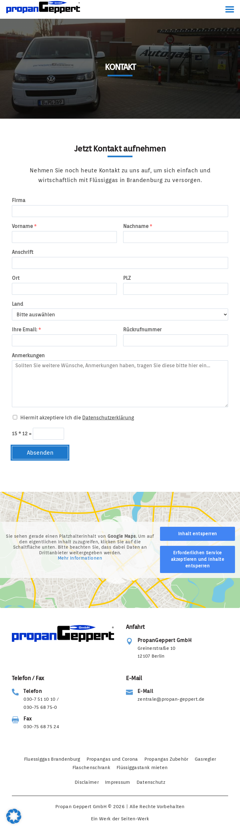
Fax (27, 719)
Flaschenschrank (91, 767)
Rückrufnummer (142, 330)
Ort (15, 278)
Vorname (24, 226)
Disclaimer (87, 782)
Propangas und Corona (112, 759)
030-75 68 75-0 (40, 707)
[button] (14, 816)
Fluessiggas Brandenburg (52, 759)
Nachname (137, 226)
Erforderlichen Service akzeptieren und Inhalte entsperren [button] (197, 559)
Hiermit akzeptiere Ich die (77, 418)
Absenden (40, 452)
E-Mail (145, 691)
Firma (18, 200)
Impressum (117, 782)
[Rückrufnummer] (175, 340)
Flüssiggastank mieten (142, 767)
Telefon (32, 691)
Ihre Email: (26, 330)
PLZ (127, 278)
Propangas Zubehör (166, 759)
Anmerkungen (28, 355)
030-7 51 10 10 (39, 699)
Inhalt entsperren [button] (197, 533)
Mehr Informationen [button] (80, 558)
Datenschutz (151, 782)
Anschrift (22, 252)
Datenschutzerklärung (108, 418)
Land (17, 304)
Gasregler (205, 759)
